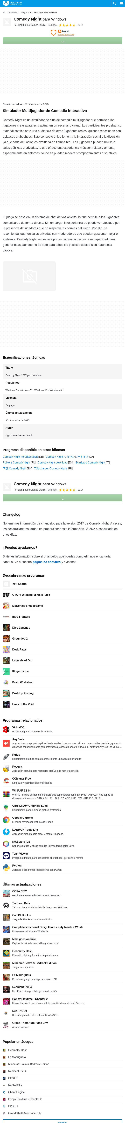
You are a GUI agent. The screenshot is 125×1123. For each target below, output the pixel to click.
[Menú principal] (121, 3)
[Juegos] (23, 12)
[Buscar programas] (114, 3)
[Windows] (13, 12)
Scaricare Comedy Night (90, 462)
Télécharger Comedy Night (50, 468)
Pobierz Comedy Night (16, 462)
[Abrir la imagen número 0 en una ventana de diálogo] (29, 276)
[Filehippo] (12, 3)
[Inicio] (4, 12)
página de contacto (47, 562)
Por (30, 25)
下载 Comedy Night (14, 468)
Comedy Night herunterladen (20, 456)
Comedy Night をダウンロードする (67, 456)
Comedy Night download (52, 462)
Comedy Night (40, 19)
